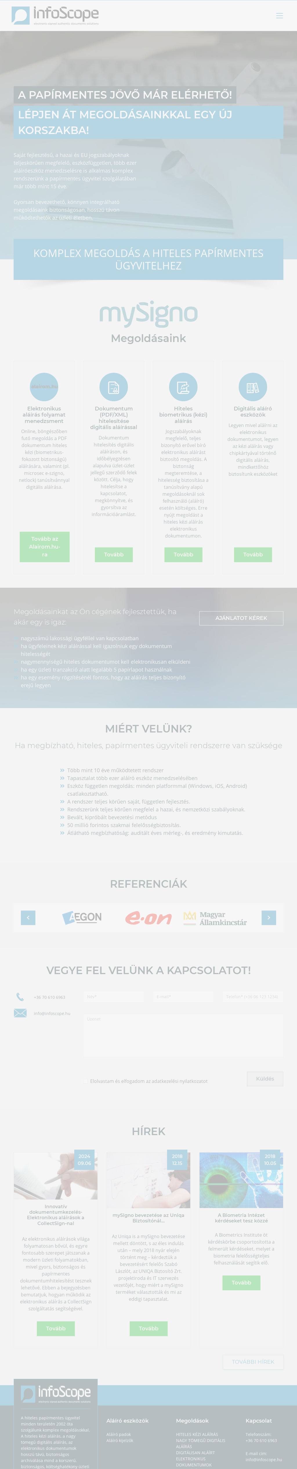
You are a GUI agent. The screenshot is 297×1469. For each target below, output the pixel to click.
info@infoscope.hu (52, 1013)
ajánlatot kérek (241, 618)
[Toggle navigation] (279, 15)
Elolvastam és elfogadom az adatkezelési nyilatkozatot (149, 1081)
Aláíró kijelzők (119, 1440)
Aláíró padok (118, 1434)
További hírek (253, 1362)
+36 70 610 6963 (49, 997)
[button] (28, 917)
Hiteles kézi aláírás (197, 1434)
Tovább (114, 554)
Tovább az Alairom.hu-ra (44, 547)
